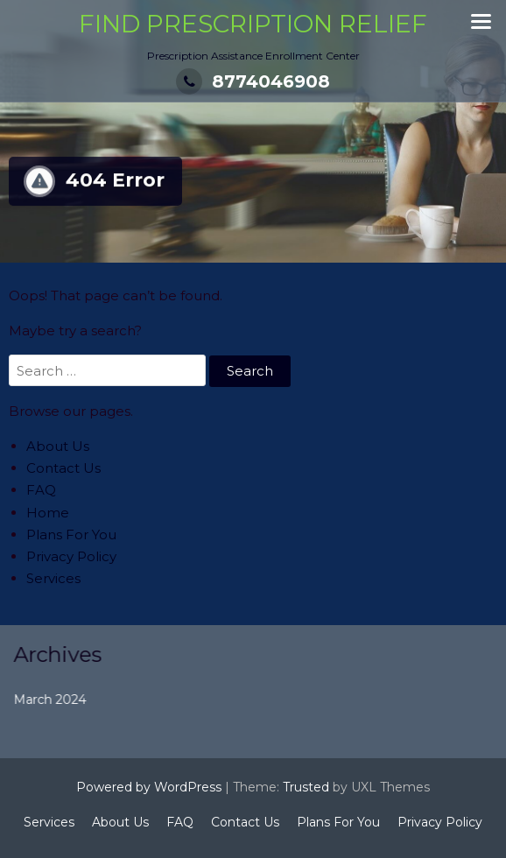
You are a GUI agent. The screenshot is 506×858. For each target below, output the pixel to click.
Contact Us (63, 468)
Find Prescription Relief (253, 24)
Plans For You (71, 534)
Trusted (306, 787)
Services (53, 578)
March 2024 (56, 699)
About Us (57, 446)
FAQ (41, 490)
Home (47, 512)
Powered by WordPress (148, 787)
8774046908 (253, 81)
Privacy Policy (71, 556)
